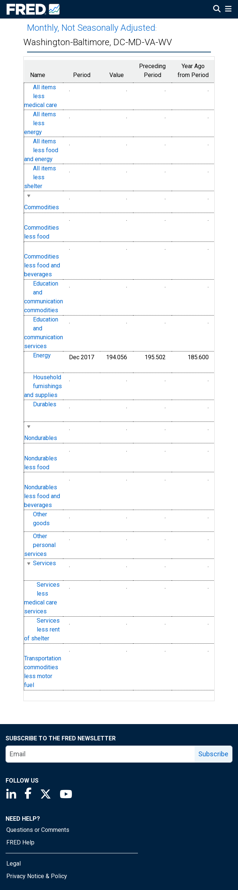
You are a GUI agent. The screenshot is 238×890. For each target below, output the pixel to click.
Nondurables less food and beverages (42, 496)
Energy (42, 355)
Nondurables (40, 437)
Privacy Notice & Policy (36, 876)
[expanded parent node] (28, 196)
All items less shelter (40, 177)
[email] (100, 754)
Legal (13, 863)
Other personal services (40, 545)
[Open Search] (217, 9)
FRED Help (20, 842)
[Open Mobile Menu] (228, 9)
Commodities (41, 207)
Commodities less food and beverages (42, 265)
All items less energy (40, 123)
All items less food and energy (41, 150)
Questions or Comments (37, 829)
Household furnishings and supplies (43, 386)
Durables (44, 404)
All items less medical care (40, 96)
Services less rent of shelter (42, 629)
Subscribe (213, 754)
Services (44, 563)
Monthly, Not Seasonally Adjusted (91, 28)
